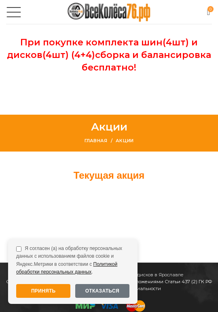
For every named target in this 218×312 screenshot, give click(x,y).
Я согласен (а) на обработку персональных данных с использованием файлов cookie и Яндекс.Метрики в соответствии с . (69, 260)
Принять (43, 291)
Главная (96, 140)
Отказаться (102, 291)
